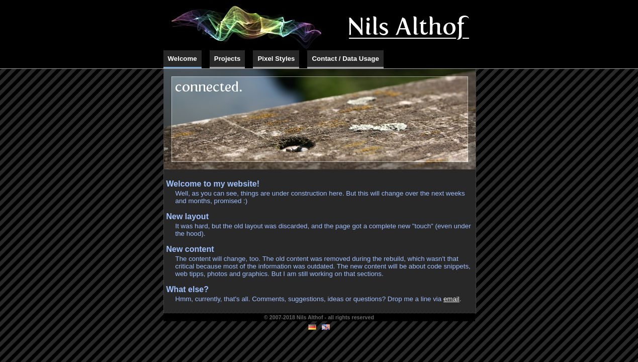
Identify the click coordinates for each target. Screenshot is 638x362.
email (451, 299)
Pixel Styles (276, 58)
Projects (227, 58)
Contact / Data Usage (345, 58)
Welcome (182, 58)
